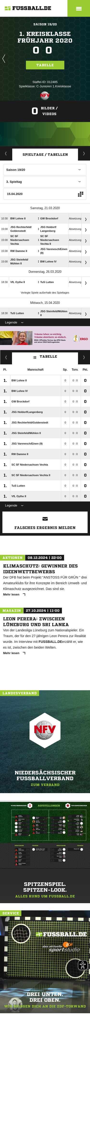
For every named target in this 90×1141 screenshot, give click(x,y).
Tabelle (45, 65)
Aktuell (6, 153)
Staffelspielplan (84, 153)
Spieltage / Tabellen (45, 154)
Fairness (6, 357)
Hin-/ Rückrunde (84, 357)
